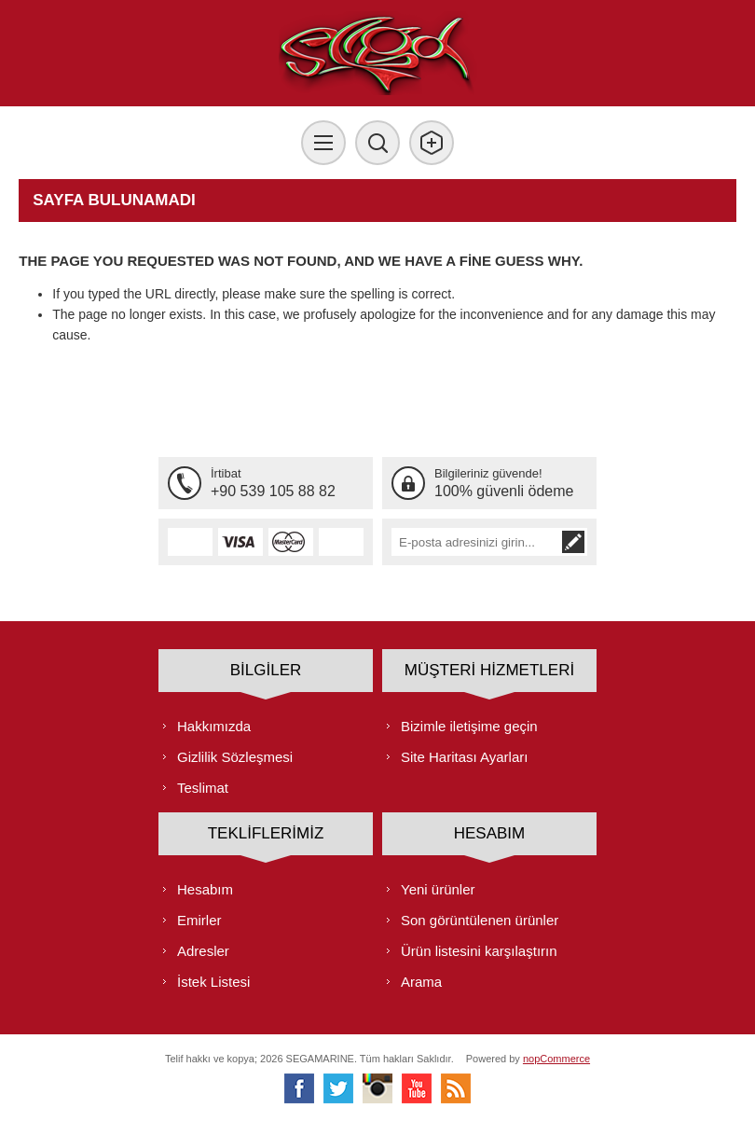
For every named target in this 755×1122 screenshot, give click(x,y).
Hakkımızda (214, 726)
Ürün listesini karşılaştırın (479, 951)
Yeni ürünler (438, 889)
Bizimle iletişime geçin (469, 726)
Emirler (199, 920)
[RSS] (456, 1088)
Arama (421, 982)
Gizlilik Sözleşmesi (235, 757)
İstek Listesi (213, 982)
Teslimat (202, 788)
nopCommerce (556, 1058)
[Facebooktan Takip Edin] (299, 1088)
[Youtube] (417, 1088)
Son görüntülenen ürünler (479, 920)
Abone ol (573, 542)
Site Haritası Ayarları (464, 757)
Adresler (203, 951)
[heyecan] (338, 1088)
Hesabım (205, 889)
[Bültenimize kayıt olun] (475, 542)
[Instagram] (377, 1088)
